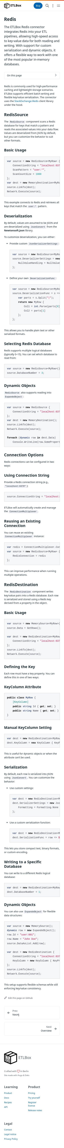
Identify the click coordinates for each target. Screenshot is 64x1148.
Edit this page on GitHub (18, 998)
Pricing (31, 1093)
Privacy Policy (11, 1138)
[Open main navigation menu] (58, 5)
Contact (8, 1129)
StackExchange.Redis (26, 101)
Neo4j (15, 1014)
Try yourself (34, 1097)
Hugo (20, 1075)
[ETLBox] (17, 1057)
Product (8, 1093)
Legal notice (10, 1134)
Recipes (8, 1102)
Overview (46, 1030)
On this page (14, 75)
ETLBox (12, 5)
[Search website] (47, 5)
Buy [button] (38, 5)
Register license (32, 1104)
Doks (27, 1075)
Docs (6, 1097)
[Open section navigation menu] (53, 5)
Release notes (35, 1110)
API (6, 1107)
